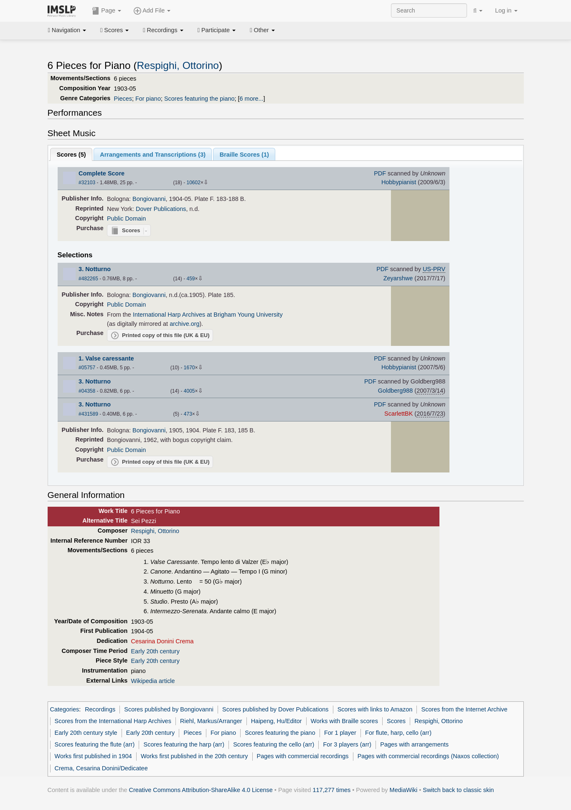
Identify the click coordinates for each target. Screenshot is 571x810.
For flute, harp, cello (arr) (398, 732)
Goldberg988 (395, 390)
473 (188, 414)
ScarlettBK (398, 413)
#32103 (87, 182)
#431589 (88, 414)
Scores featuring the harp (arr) (184, 744)
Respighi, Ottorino (178, 65)
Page (106, 11)
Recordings (163, 30)
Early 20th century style (86, 732)
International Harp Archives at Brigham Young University (208, 314)
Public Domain (126, 218)
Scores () (71, 154)
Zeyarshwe (398, 278)
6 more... (252, 98)
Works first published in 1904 (93, 756)
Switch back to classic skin (458, 790)
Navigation (67, 30)
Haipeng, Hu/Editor (276, 721)
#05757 (87, 368)
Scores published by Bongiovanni (168, 709)
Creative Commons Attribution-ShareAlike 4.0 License (201, 790)
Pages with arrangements (414, 744)
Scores (114, 30)
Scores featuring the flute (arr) (95, 744)
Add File (152, 11)
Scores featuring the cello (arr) (273, 744)
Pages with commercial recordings (303, 756)
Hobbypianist (398, 182)
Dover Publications (161, 209)
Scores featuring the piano (199, 98)
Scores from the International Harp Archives (113, 721)
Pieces (123, 98)
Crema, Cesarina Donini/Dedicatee (101, 768)
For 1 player (340, 732)
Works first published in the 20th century (194, 756)
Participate (217, 30)
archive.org (184, 323)
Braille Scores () (244, 154)
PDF (380, 173)
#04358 (87, 391)
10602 (193, 182)
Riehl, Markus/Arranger (211, 721)
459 (190, 279)
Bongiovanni (148, 199)
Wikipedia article (153, 681)
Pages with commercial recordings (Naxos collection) (428, 756)
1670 (189, 368)
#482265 (88, 279)
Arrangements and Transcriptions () (153, 154)
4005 (189, 391)
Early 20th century (155, 651)
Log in (506, 10)
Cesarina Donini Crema (162, 641)
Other (262, 30)
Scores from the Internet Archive (464, 709)
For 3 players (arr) (347, 744)
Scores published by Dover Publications (275, 709)
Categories (64, 709)
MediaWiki (404, 790)
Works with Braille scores (344, 721)
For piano (148, 98)
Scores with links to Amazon (375, 709)
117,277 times (332, 790)
